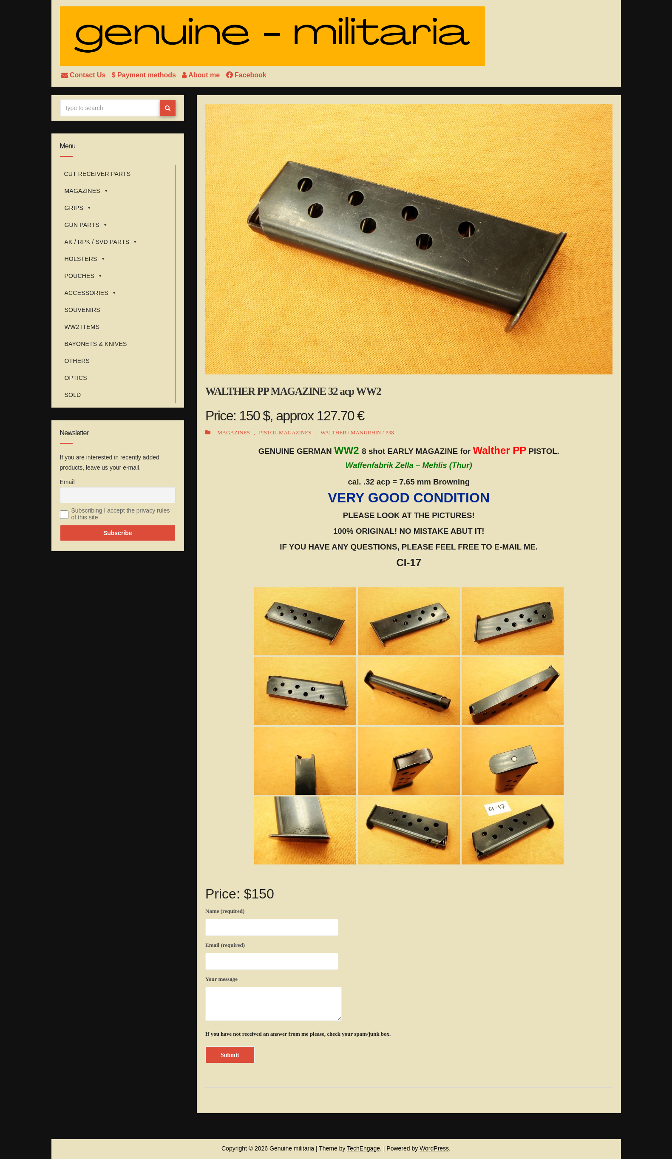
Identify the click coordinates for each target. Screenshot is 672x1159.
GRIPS (78, 207)
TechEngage (363, 1148)
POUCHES (84, 275)
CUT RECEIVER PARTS (97, 173)
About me (201, 75)
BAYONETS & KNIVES (96, 343)
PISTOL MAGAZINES (285, 432)
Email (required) (271, 954)
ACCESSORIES (91, 292)
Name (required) (271, 920)
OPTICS (76, 377)
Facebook (246, 75)
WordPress (434, 1148)
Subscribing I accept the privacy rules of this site (120, 514)
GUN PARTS (86, 224)
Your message (273, 998)
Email (67, 482)
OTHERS (77, 360)
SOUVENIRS (82, 309)
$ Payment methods (145, 75)
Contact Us (84, 75)
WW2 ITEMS (82, 326)
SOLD (73, 394)
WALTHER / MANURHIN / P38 (357, 432)
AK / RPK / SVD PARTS (101, 241)
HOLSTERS (85, 258)
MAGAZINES (87, 190)
